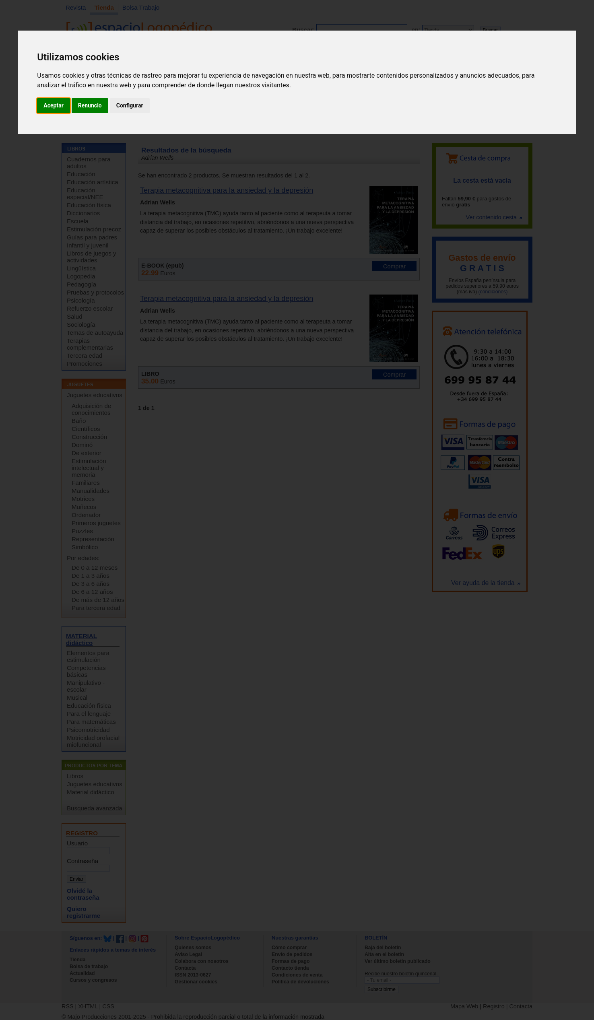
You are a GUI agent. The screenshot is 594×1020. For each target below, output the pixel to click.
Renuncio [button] (90, 105)
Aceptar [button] (53, 105)
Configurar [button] (129, 105)
